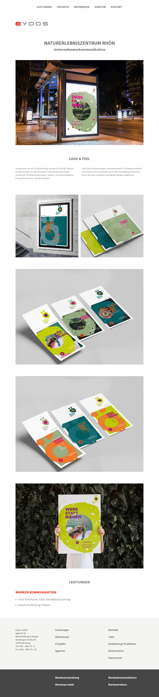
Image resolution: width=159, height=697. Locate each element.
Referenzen (81, 7)
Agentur (100, 7)
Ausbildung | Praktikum (122, 644)
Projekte (63, 7)
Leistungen (44, 7)
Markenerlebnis (117, 684)
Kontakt (116, 7)
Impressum (115, 658)
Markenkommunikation (122, 677)
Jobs (111, 637)
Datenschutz (116, 651)
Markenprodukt (64, 684)
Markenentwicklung (67, 677)
